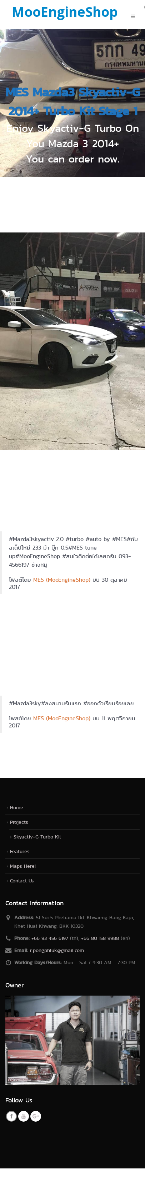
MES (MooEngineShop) (61, 580)
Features (20, 851)
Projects (19, 822)
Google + (35, 1116)
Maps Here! (23, 866)
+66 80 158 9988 (100, 938)
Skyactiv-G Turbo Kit (37, 836)
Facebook (11, 1116)
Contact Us (22, 880)
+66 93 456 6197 (49, 938)
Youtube (23, 1116)
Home (16, 807)
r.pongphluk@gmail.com (57, 950)
